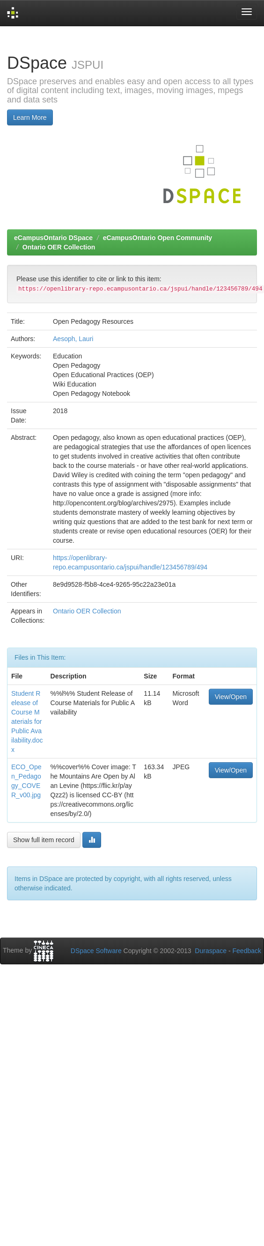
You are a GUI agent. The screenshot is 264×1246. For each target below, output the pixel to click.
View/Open (231, 696)
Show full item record (43, 840)
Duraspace (211, 951)
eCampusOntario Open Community (157, 237)
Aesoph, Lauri (73, 338)
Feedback (247, 951)
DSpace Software (96, 951)
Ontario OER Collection (58, 247)
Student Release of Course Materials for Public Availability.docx (27, 721)
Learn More (30, 117)
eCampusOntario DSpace (53, 237)
